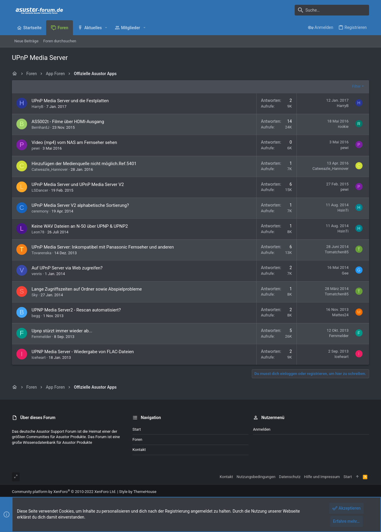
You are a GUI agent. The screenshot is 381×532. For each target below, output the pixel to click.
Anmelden (262, 429)
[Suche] (332, 10)
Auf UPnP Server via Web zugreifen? (67, 268)
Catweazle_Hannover (50, 169)
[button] (106, 28)
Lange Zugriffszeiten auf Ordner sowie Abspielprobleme (87, 289)
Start (136, 429)
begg (36, 316)
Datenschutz (289, 476)
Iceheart (39, 357)
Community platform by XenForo (64, 491)
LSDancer (40, 190)
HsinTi (343, 210)
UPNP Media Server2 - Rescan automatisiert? (76, 310)
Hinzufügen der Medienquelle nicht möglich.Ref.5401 (84, 163)
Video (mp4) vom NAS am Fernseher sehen (74, 142)
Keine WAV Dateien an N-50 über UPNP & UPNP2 (80, 226)
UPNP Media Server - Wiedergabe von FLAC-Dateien (83, 351)
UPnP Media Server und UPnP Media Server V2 (78, 184)
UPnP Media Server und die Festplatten (70, 100)
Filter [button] (356, 86)
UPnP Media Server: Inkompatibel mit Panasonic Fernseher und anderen (103, 247)
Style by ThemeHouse (137, 491)
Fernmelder (41, 336)
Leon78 (38, 232)
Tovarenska (41, 253)
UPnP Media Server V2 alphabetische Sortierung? (80, 205)
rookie (343, 126)
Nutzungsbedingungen (256, 476)
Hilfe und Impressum (322, 476)
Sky (35, 295)
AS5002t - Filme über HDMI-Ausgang (68, 121)
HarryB (37, 106)
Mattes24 (340, 315)
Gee (345, 273)
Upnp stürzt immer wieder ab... (62, 331)
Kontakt (139, 449)
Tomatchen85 (337, 252)
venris (37, 274)
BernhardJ (40, 127)
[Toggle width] (16, 476)
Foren (137, 439)
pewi (36, 148)
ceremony (40, 211)
